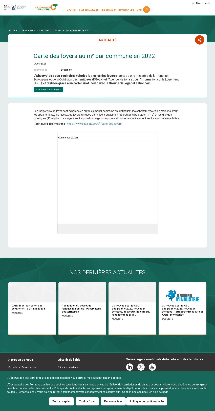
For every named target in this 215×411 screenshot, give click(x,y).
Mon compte (203, 3)
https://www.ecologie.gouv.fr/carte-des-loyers (94, 123)
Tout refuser (87, 401)
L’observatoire (88, 10)
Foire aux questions (68, 367)
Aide (139, 10)
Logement (66, 69)
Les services (109, 10)
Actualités (28, 30)
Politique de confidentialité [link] (147, 401)
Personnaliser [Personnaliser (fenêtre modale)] (113, 401)
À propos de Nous (20, 359)
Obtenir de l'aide (69, 359)
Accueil (72, 10)
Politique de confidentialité (69, 388)
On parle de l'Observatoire (22, 367)
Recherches (126, 10)
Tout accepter (61, 401)
